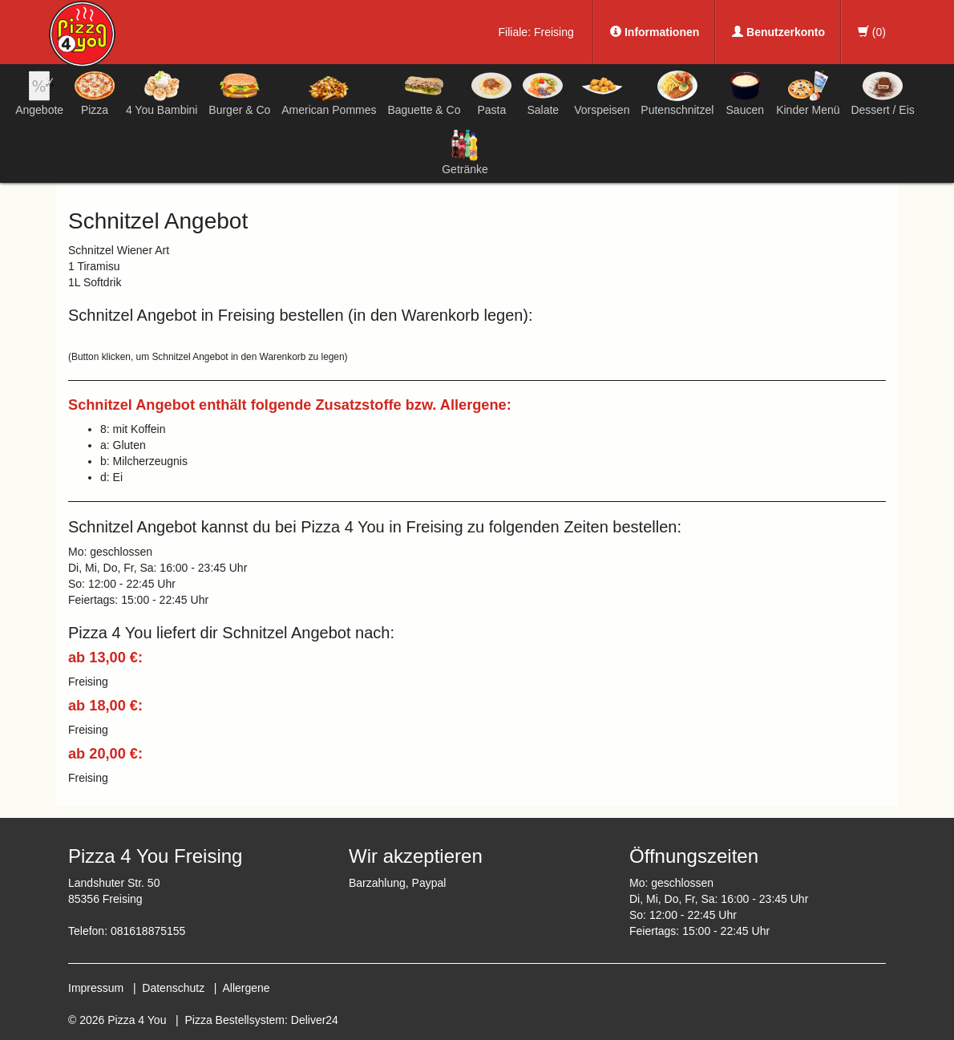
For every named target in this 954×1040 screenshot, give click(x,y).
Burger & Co (239, 93)
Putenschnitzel (677, 93)
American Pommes (328, 95)
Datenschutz (173, 987)
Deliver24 (314, 1020)
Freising (554, 32)
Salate (543, 93)
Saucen (745, 93)
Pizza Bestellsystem (235, 1020)
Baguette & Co (423, 93)
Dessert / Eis (882, 93)
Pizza (95, 93)
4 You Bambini (162, 93)
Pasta (491, 93)
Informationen (654, 32)
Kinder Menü (807, 93)
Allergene (245, 987)
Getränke (465, 152)
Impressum (95, 987)
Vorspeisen (601, 93)
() (872, 32)
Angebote (39, 93)
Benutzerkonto (778, 32)
